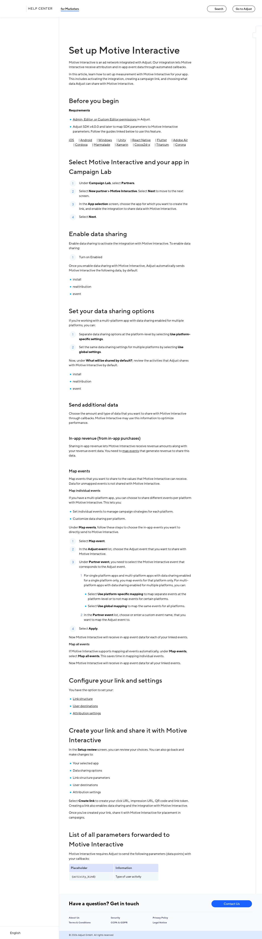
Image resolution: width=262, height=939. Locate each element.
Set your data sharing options (111, 311)
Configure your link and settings (115, 680)
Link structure (83, 699)
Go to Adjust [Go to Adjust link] (244, 9)
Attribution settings (87, 713)
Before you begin (94, 101)
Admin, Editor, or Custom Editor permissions (105, 119)
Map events (79, 471)
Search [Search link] (216, 9)
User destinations (85, 706)
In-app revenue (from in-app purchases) (105, 438)
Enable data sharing (98, 234)
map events (130, 451)
